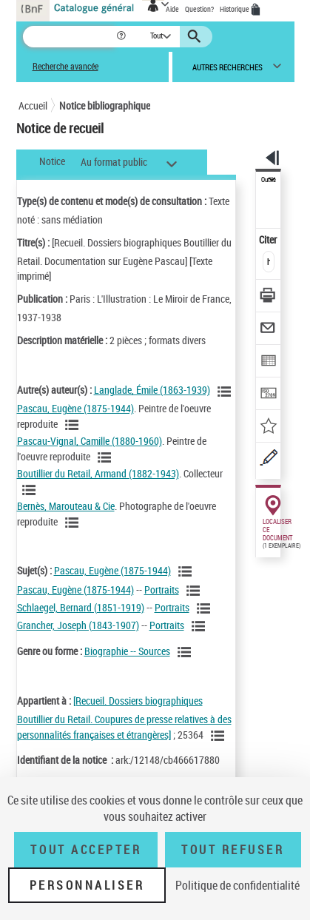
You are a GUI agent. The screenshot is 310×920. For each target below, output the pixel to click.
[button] (122, 36)
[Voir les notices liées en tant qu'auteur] (226, 391)
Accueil (32, 105)
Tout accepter (85, 850)
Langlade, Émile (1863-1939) (152, 390)
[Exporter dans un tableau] (269, 362)
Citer (269, 239)
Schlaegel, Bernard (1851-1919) (80, 607)
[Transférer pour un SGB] (269, 395)
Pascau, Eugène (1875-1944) (75, 408)
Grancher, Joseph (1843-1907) (78, 625)
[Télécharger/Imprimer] (269, 297)
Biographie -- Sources (127, 651)
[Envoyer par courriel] (269, 329)
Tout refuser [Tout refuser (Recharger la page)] (232, 850)
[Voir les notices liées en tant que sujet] (187, 571)
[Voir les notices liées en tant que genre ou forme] (186, 652)
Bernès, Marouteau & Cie (66, 506)
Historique (235, 9)
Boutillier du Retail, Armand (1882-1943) (98, 473)
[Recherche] (69, 36)
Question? (199, 9)
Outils (268, 179)
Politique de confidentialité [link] (237, 885)
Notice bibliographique (104, 105)
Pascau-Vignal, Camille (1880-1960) (89, 441)
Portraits (161, 589)
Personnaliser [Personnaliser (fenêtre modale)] (87, 885)
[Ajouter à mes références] (269, 427)
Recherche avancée (65, 66)
